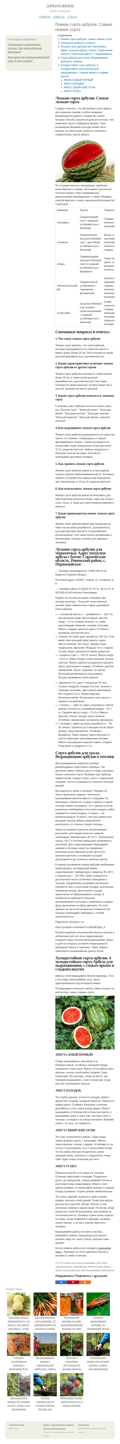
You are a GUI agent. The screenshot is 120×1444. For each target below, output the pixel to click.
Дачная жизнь (60, 6)
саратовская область (63, 1266)
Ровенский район (80, 1266)
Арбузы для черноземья (85, 1263)
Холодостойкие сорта (71, 1270)
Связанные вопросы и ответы (78, 43)
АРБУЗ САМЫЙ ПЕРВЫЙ (78, 80)
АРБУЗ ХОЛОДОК (74, 83)
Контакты (46, 1425)
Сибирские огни (107, 1270)
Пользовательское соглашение (62, 1425)
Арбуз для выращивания (91, 1270)
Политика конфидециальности (54, 1428)
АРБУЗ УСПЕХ (72, 91)
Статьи (72, 16)
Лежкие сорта (69, 1263)
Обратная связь (83, 1425)
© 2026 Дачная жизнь (16, 1425)
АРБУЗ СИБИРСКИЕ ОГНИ (79, 87)
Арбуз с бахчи (101, 1263)
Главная (44, 16)
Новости (59, 16)
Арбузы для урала (95, 1266)
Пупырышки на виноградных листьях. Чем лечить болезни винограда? (25, 48)
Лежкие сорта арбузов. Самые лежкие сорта (86, 39)
